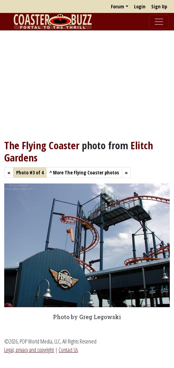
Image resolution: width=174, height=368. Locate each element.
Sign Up (159, 6)
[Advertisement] (87, 85)
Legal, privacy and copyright (29, 350)
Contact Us (68, 350)
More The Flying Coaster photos (84, 172)
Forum (117, 6)
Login (140, 6)
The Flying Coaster (41, 145)
